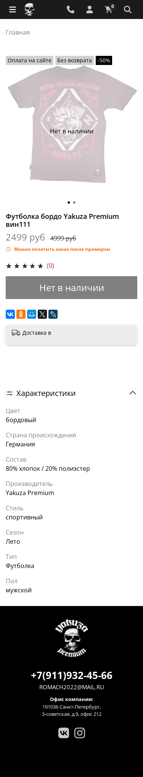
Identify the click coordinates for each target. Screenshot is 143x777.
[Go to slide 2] (74, 202)
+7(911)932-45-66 (71, 675)
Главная (18, 32)
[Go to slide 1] (69, 202)
